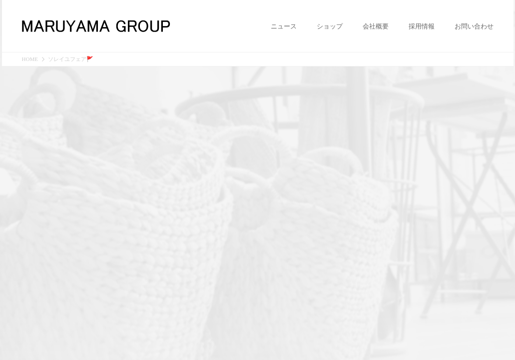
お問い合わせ (474, 26)
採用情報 (422, 26)
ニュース (284, 26)
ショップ (330, 26)
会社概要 (376, 26)
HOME (30, 59)
